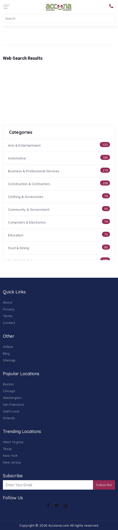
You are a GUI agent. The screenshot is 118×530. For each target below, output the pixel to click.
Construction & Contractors (29, 184)
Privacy (9, 309)
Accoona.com (58, 525)
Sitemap (9, 360)
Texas (7, 449)
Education (15, 235)
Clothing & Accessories (25, 196)
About (7, 302)
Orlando (9, 418)
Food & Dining (18, 248)
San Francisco (13, 404)
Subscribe (104, 485)
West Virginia (13, 442)
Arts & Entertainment (24, 145)
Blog (6, 353)
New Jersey (12, 462)
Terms (7, 316)
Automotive (17, 158)
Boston (8, 384)
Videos (8, 346)
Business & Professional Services (33, 171)
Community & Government (28, 209)
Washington (12, 398)
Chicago (9, 391)
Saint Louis (11, 411)
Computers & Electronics (27, 222)
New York (10, 455)
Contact (9, 323)
